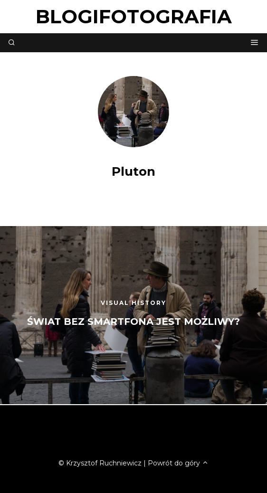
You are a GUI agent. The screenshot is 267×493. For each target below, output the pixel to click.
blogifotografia (134, 16)
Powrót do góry (178, 463)
